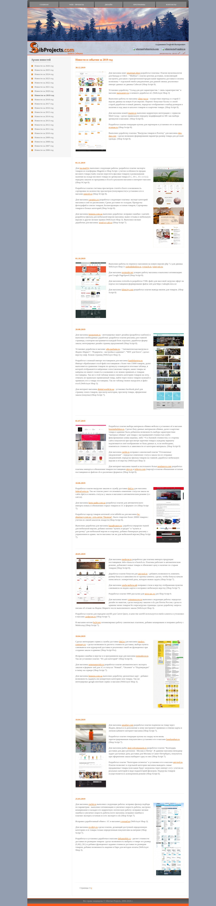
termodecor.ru (142, 656)
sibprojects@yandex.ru (175, 49)
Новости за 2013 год (44, 120)
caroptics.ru (94, 199)
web (76, 5)
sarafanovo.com (164, 466)
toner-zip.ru (158, 266)
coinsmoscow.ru (135, 599)
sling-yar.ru (143, 98)
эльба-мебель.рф (129, 585)
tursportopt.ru (95, 334)
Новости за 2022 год (44, 82)
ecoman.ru (113, 127)
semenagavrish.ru (96, 664)
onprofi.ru (87, 194)
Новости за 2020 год (44, 91)
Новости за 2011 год (44, 129)
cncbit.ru (126, 452)
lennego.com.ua (95, 214)
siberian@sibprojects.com (147, 49)
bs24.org (97, 622)
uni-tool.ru (142, 573)
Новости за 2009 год (44, 137)
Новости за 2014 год (44, 116)
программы (139, 5)
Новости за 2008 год (44, 141)
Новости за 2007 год (44, 146)
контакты (171, 5)
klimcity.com (127, 289)
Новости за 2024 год (44, 74)
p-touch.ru (147, 266)
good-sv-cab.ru (105, 222)
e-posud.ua (125, 821)
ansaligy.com (127, 725)
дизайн (108, 5)
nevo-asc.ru (150, 593)
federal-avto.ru (81, 491)
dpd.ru (131, 488)
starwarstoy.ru (123, 93)
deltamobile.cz (124, 838)
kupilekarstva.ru (135, 360)
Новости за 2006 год (44, 150)
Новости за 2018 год (44, 99)
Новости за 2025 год (44, 70)
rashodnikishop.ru (133, 266)
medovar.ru (127, 559)
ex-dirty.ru (93, 827)
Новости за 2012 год (44, 125)
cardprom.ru (90, 616)
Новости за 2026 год (44, 66)
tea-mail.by (85, 168)
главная (44, 5)
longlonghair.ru (173, 739)
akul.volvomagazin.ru (137, 748)
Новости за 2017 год (44, 103)
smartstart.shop (133, 73)
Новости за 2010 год (44, 133)
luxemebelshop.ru (116, 429)
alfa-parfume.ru (113, 349)
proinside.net (127, 272)
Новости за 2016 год (44, 108)
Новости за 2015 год (44, 112)
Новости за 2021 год (44, 87)
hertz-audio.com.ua (97, 502)
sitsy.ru (129, 469)
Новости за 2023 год (44, 78)
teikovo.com (140, 469)
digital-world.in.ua (106, 389)
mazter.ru (132, 113)
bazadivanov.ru (115, 525)
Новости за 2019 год (44, 95)
